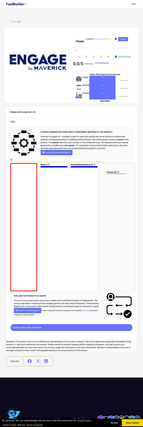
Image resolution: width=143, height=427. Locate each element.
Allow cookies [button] (132, 423)
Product (14, 22)
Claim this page (99, 39)
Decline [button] (114, 423)
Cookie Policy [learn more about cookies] (84, 420)
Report (110, 39)
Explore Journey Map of (27, 310)
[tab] (38, 88)
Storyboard (102, 63)
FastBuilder (15, 4)
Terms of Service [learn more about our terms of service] (34, 425)
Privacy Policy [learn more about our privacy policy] (10, 425)
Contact (123, 39)
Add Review (122, 56)
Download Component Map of (57, 152)
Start (134, 4)
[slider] (96, 57)
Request (86, 311)
